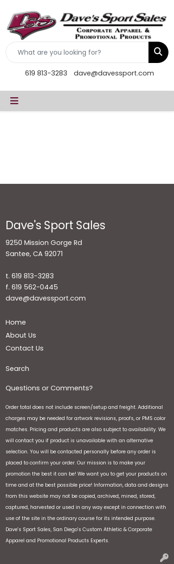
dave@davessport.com (114, 73)
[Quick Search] (77, 52)
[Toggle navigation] (14, 100)
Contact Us (25, 348)
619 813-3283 (46, 73)
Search (17, 368)
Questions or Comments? (49, 388)
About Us (21, 335)
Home (16, 322)
